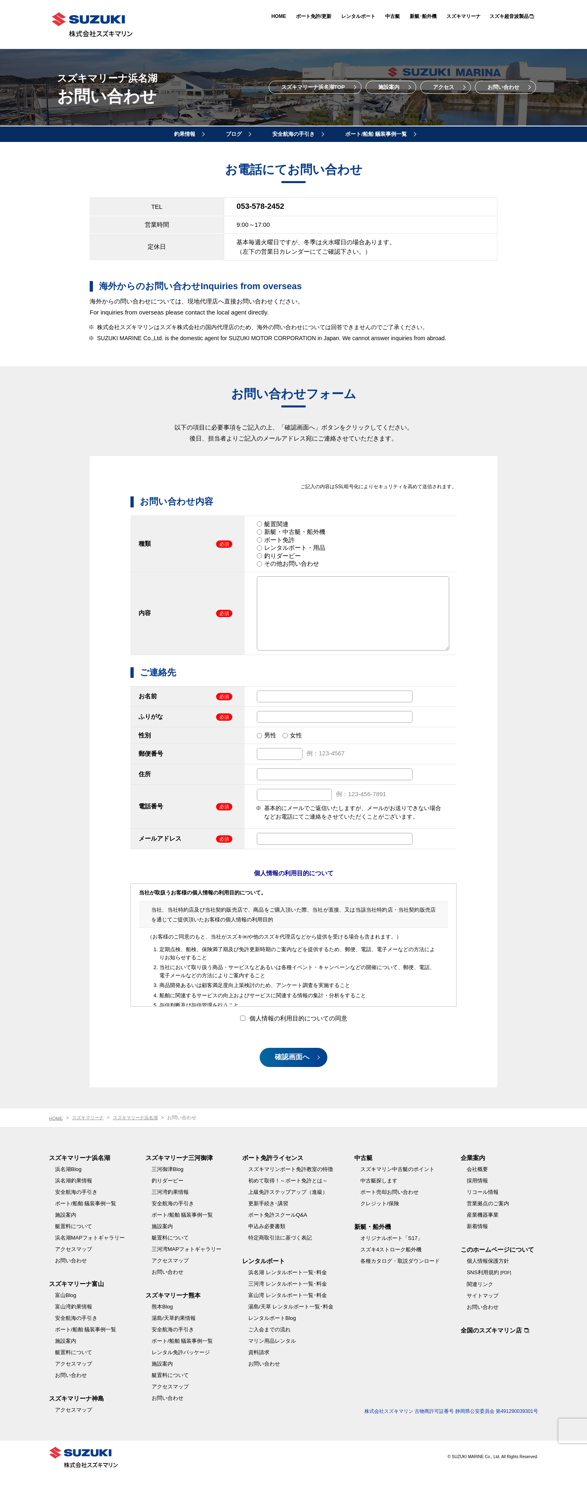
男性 (270, 747)
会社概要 (477, 1187)
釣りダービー (282, 555)
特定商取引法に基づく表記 (280, 1256)
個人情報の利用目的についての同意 (293, 1030)
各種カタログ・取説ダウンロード (400, 1279)
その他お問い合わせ (291, 563)
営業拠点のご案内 (488, 1222)
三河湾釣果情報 (170, 1210)
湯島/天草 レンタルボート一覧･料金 (290, 1325)
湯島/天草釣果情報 (174, 1336)
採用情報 (477, 1199)
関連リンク (480, 1302)
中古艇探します (378, 1199)
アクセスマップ (73, 1267)
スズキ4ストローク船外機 (390, 1268)
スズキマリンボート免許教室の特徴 (290, 1187)
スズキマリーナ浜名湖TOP (313, 87)
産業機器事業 (483, 1233)
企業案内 (473, 1176)
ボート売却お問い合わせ (389, 1210)
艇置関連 (276, 523)
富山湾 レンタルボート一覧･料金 (287, 1313)
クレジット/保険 (379, 1222)
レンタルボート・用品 (294, 547)
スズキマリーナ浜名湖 (141, 1136)
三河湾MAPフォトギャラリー (186, 1267)
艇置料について (73, 1245)
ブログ (234, 134)
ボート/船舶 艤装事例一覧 (375, 134)
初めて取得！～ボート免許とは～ (288, 1199)
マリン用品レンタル (272, 1359)
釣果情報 (184, 134)
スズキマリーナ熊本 (173, 1313)
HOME (278, 16)
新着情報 (477, 1245)
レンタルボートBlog (272, 1336)
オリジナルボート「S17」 (391, 1256)
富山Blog (65, 1313)
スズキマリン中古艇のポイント (397, 1187)
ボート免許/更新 (313, 16)
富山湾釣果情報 (73, 1325)
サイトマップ (483, 1314)
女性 (296, 747)
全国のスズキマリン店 (491, 1348)
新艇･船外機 (423, 16)
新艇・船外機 (372, 1245)
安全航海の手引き (293, 134)
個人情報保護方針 (488, 1279)
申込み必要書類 (266, 1245)
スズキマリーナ (463, 16)
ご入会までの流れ (269, 1348)
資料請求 (258, 1371)
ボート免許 (279, 539)
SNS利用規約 (489, 1291)
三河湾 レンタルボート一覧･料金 (287, 1302)
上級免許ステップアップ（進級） (288, 1210)
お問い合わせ (503, 87)
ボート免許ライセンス (272, 1176)
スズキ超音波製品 (509, 16)
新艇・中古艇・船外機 (294, 531)
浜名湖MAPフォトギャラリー (90, 1256)
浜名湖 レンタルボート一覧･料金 (287, 1291)
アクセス (443, 87)
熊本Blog (162, 1325)
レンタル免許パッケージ (181, 1371)
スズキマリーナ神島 (76, 1416)
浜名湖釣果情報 (73, 1199)
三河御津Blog (167, 1187)
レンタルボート (358, 16)
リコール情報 (483, 1210)
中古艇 (392, 16)
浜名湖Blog (68, 1187)
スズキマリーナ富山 (76, 1302)
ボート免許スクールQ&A (277, 1233)
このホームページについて (497, 1267)
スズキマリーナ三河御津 (179, 1176)
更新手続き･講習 (268, 1222)
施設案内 (388, 87)
